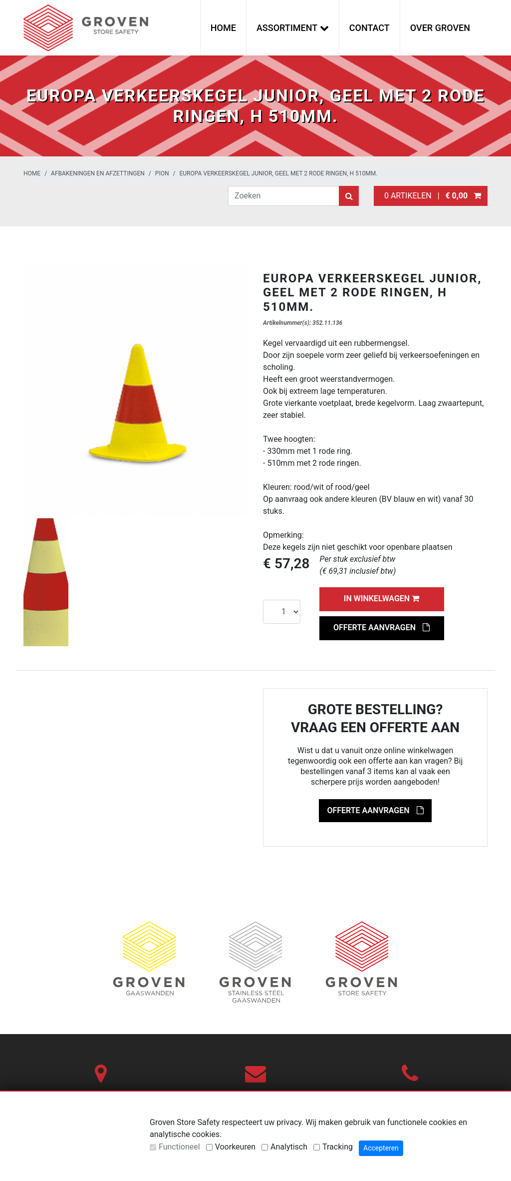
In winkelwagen (381, 598)
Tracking (337, 1147)
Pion (162, 173)
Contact (369, 27)
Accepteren (381, 1148)
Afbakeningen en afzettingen (98, 173)
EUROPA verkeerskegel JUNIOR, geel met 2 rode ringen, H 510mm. (278, 173)
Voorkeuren (235, 1147)
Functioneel (179, 1147)
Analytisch (288, 1147)
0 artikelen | (430, 195)
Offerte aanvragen (381, 627)
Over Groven (440, 27)
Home (223, 27)
